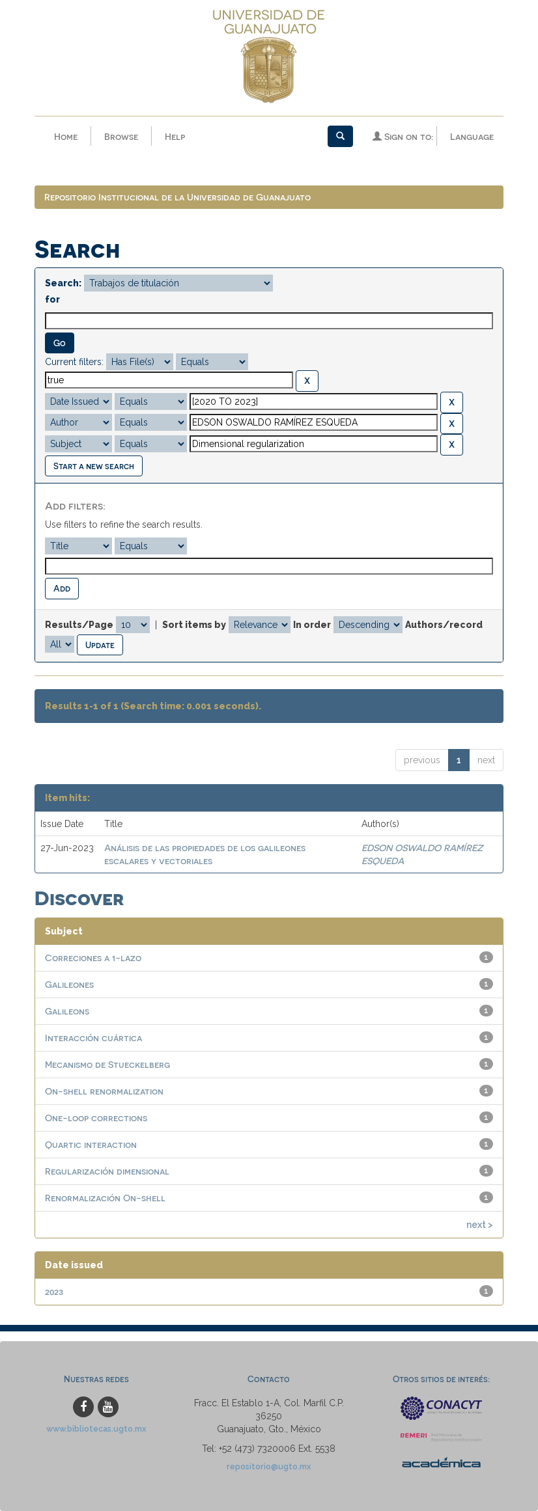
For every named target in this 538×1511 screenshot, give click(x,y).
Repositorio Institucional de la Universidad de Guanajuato (177, 196)
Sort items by (194, 624)
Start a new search (93, 465)
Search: (63, 283)
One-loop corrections (96, 1117)
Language (472, 136)
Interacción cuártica (93, 1037)
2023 (54, 1291)
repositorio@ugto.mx (269, 1466)
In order (312, 624)
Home (66, 136)
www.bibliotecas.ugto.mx (96, 1429)
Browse (121, 136)
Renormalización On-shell (105, 1197)
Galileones (69, 984)
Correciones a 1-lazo (93, 957)
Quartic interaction (91, 1144)
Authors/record (444, 624)
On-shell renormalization (104, 1090)
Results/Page (79, 624)
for (52, 299)
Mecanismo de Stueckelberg (107, 1064)
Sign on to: (403, 136)
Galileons (67, 1010)
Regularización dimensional (107, 1171)
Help (175, 136)
